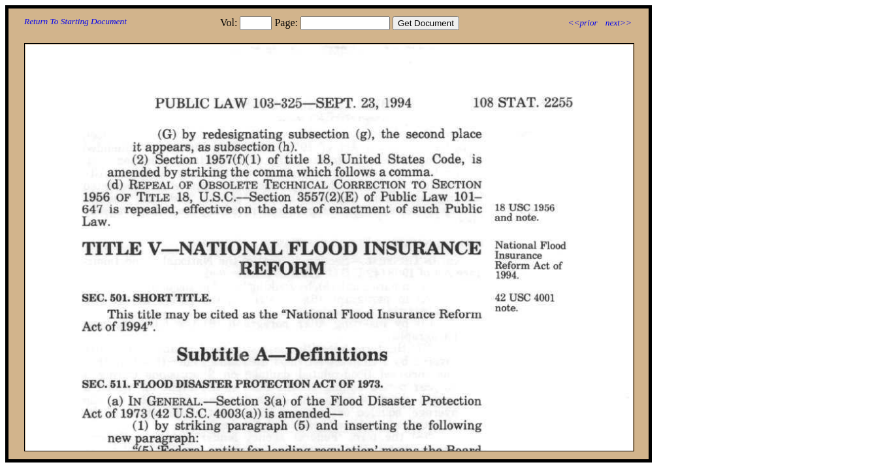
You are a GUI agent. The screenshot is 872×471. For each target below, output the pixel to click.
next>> (619, 22)
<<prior (582, 22)
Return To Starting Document (75, 21)
